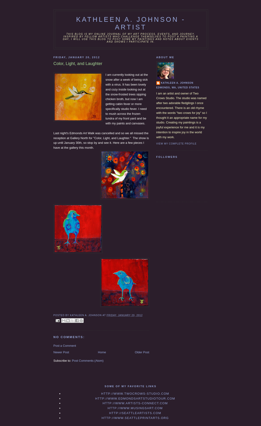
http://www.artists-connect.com (135, 403)
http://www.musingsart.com (135, 408)
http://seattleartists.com (135, 413)
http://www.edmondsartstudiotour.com (135, 398)
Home (102, 352)
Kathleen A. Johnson (177, 83)
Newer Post (61, 352)
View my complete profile (176, 143)
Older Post (142, 352)
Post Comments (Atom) (88, 360)
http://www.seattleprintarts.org (135, 418)
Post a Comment (65, 345)
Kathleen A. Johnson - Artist (131, 23)
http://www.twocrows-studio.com (135, 393)
